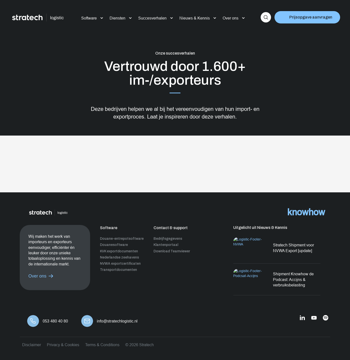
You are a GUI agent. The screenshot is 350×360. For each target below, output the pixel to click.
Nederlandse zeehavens (119, 257)
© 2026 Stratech (139, 344)
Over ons (230, 18)
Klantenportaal (166, 245)
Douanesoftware (114, 245)
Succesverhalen (152, 18)
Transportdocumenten (118, 270)
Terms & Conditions (102, 344)
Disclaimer (31, 344)
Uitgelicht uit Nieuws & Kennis (260, 227)
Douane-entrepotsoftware (122, 238)
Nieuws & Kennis (194, 18)
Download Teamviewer (172, 251)
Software (89, 18)
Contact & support (171, 228)
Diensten (117, 18)
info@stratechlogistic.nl (117, 321)
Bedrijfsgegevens (168, 238)
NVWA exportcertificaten (120, 263)
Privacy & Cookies (63, 344)
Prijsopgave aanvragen (310, 17)
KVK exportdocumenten (119, 251)
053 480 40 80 (55, 321)
